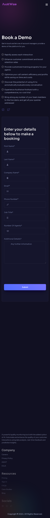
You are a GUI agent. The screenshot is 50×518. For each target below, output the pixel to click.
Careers (5, 456)
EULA (4, 467)
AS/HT (4, 463)
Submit (25, 287)
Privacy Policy (7, 460)
